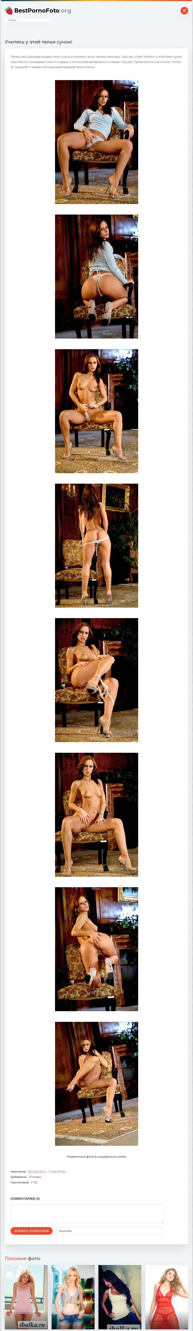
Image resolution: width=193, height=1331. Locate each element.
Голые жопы (57, 1171)
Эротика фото (37, 1171)
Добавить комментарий (31, 1231)
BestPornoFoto (42, 10)
